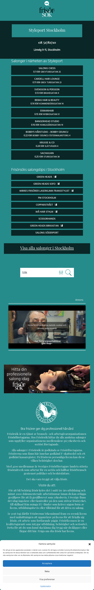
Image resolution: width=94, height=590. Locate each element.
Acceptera (47, 563)
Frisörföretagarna (18, 435)
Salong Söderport (47, 231)
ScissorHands (47, 217)
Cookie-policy (45, 586)
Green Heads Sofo (46, 182)
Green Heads (46, 175)
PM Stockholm (47, 196)
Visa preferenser (47, 579)
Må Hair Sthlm (46, 210)
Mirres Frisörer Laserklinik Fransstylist (46, 189)
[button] (89, 543)
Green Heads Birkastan (46, 224)
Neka (47, 571)
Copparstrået (46, 203)
